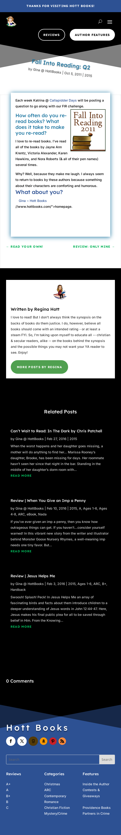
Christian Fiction (57, 808)
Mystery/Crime (55, 813)
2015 (79, 90)
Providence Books (97, 808)
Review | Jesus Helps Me (33, 576)
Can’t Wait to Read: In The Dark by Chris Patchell (56, 431)
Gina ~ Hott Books (33, 201)
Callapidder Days (63, 100)
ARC (21, 514)
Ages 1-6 (90, 508)
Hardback (18, 590)
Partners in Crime (96, 813)
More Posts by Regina (39, 367)
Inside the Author (96, 784)
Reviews (51, 35)
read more (21, 475)
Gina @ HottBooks (48, 62)
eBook (31, 514)
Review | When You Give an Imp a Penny (48, 500)
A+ (8, 784)
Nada (42, 514)
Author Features (92, 35)
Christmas (52, 784)
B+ (104, 584)
